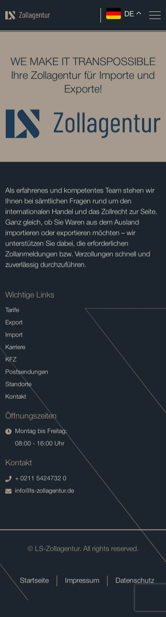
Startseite (34, 582)
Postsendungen (26, 373)
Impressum (82, 582)
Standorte (18, 385)
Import (14, 336)
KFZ (10, 360)
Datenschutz (135, 582)
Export (14, 323)
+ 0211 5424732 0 (35, 479)
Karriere (15, 348)
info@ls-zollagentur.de (39, 492)
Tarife (12, 311)
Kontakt (15, 398)
